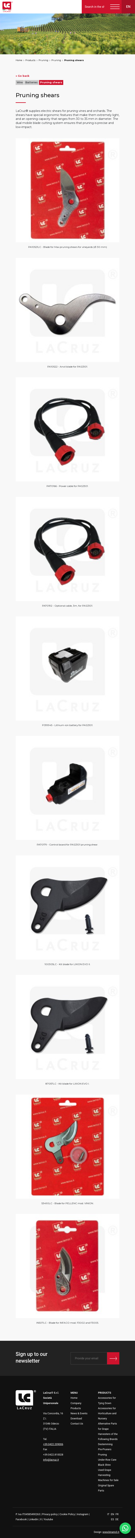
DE (117, 1519)
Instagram (82, 1514)
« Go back (22, 75)
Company (76, 1403)
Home (19, 60)
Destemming (105, 1444)
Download (76, 1418)
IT (108, 1514)
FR (117, 1514)
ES (113, 1519)
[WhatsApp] (125, 1528)
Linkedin (33, 1519)
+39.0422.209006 (53, 1444)
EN (113, 1514)
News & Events (79, 1413)
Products (30, 60)
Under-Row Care (107, 1459)
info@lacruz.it (51, 1459)
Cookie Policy (67, 1514)
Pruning (43, 60)
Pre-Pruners (104, 1449)
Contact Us (77, 1423)
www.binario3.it (110, 1532)
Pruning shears (74, 60)
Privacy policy (50, 1514)
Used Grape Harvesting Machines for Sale (108, 1475)
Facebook (21, 1519)
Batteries (31, 82)
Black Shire (104, 1464)
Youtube (48, 1519)
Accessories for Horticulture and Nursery (107, 1413)
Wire (20, 82)
